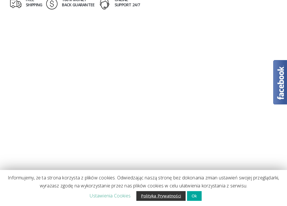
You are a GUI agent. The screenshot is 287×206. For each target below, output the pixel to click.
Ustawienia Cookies (110, 196)
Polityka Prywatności (161, 196)
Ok (194, 196)
